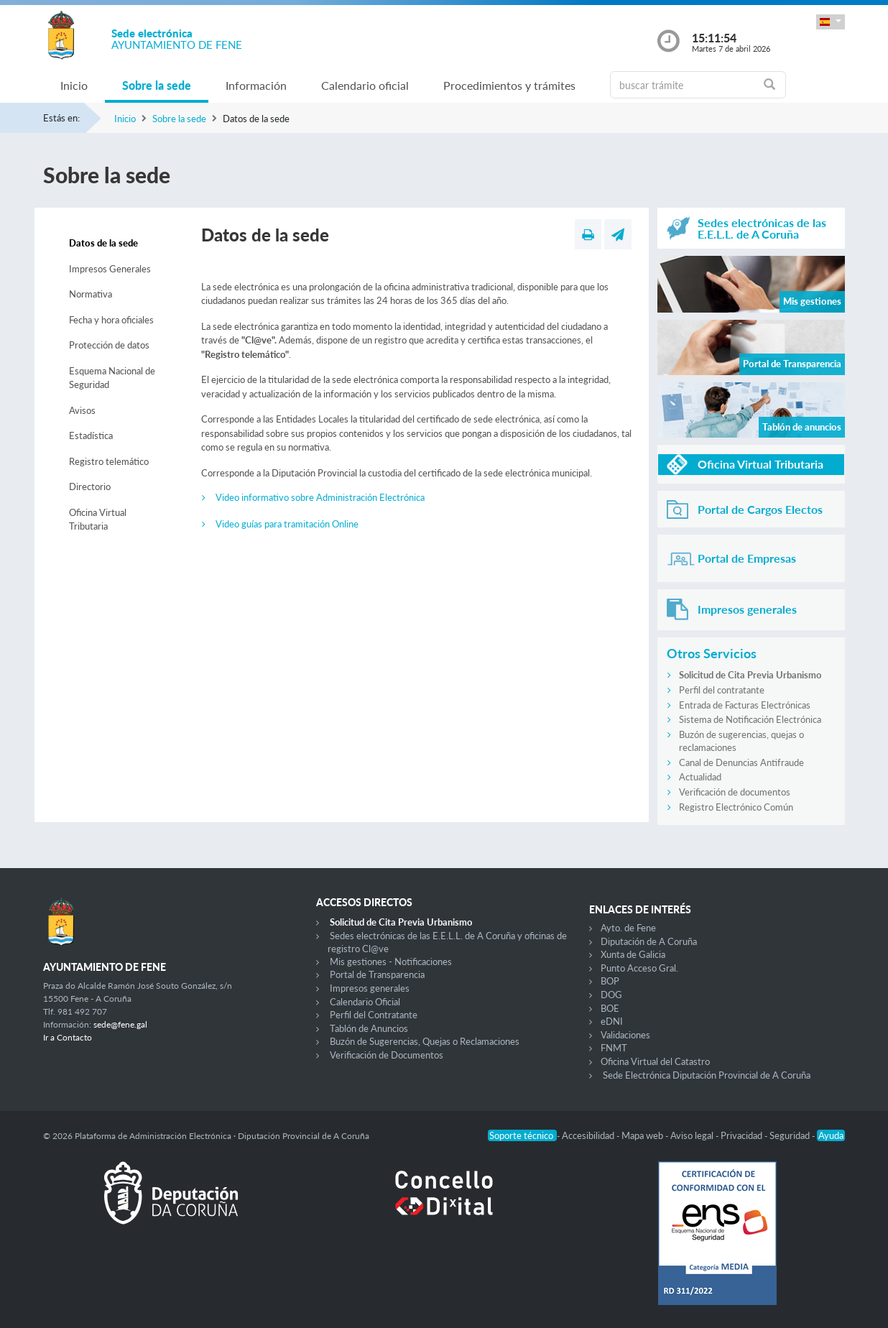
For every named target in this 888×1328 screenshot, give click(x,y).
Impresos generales (370, 988)
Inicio (74, 85)
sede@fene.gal (120, 1024)
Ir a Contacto (67, 1037)
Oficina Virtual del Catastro (655, 1061)
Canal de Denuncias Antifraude (741, 762)
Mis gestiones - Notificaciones (391, 961)
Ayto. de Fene (628, 927)
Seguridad (790, 1135)
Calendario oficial (365, 85)
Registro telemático (109, 461)
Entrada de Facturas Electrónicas (744, 705)
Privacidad (742, 1135)
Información (256, 85)
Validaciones (625, 1035)
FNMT (614, 1047)
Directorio (90, 486)
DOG (611, 994)
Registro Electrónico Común (736, 807)
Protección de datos (109, 345)
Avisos (82, 410)
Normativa (90, 294)
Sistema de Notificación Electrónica (750, 719)
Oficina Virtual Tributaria (97, 519)
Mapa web (643, 1135)
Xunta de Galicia (633, 954)
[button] (830, 21)
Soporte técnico (522, 1135)
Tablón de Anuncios (369, 1028)
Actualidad (700, 777)
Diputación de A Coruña (649, 941)
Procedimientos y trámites (509, 85)
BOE (610, 1008)
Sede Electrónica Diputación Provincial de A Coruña (706, 1075)
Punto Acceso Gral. (639, 968)
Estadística (91, 435)
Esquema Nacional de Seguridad (112, 378)
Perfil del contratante (721, 690)
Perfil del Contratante (373, 1014)
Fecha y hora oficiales (111, 320)
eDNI (612, 1021)
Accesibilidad (589, 1135)
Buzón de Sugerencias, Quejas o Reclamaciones (424, 1041)
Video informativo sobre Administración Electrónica (320, 497)
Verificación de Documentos (386, 1055)
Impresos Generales (110, 269)
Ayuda (830, 1135)
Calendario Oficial (365, 1001)
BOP (610, 981)
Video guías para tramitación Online (287, 524)
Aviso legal (693, 1135)
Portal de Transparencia (377, 974)
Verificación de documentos (734, 792)
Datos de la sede (103, 243)
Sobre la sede (156, 85)
